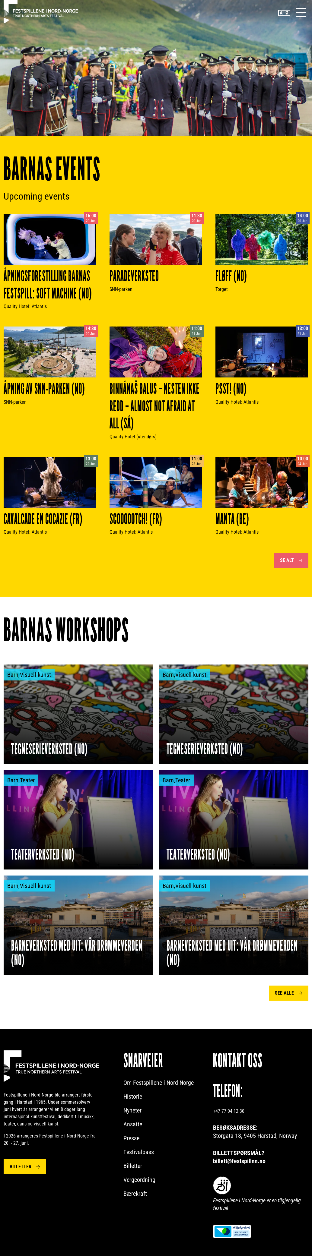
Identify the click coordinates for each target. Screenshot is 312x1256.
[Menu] (300, 12)
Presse (131, 1138)
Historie (132, 1096)
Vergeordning (139, 1179)
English (281, 13)
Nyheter (132, 1110)
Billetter (20, 1166)
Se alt (287, 560)
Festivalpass (138, 1152)
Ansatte (132, 1124)
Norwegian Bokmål (287, 13)
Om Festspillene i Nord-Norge (158, 1082)
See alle (284, 993)
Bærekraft (135, 1193)
